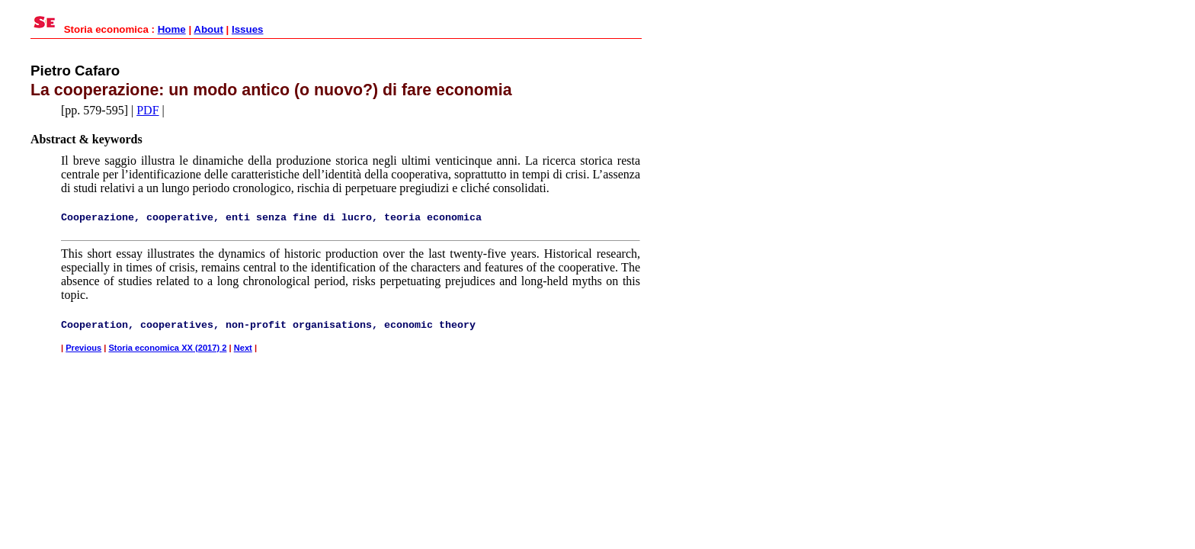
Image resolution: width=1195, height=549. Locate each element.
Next (243, 347)
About (208, 29)
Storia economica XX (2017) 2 (167, 347)
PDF (147, 110)
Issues (248, 29)
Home (172, 29)
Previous (83, 347)
